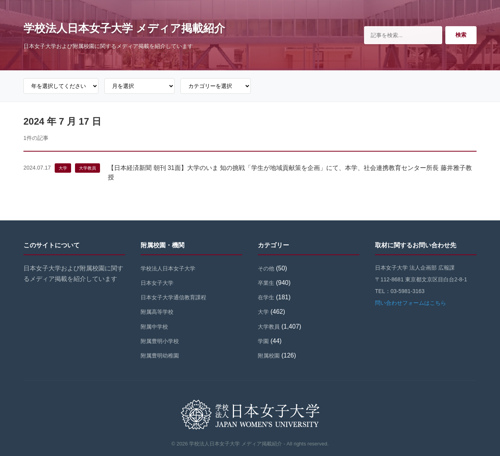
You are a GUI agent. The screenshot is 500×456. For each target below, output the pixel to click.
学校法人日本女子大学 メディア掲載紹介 (124, 28)
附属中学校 (154, 327)
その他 (266, 268)
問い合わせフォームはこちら (410, 303)
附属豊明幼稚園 (160, 355)
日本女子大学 (157, 283)
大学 (63, 168)
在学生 (266, 297)
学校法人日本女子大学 (168, 268)
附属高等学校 (157, 312)
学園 (263, 341)
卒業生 (266, 283)
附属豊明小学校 (160, 341)
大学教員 (87, 168)
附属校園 (269, 355)
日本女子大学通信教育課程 (173, 297)
